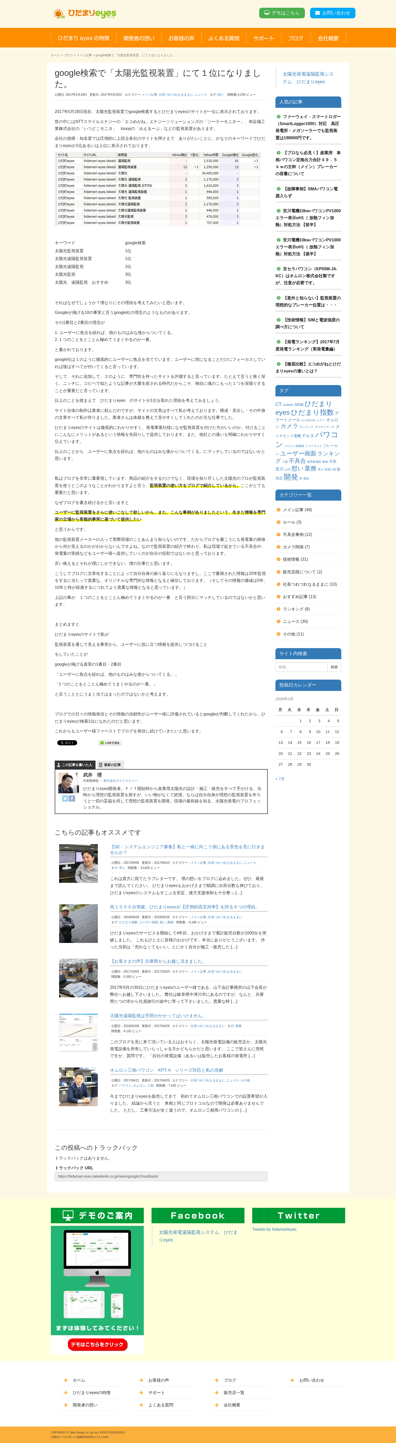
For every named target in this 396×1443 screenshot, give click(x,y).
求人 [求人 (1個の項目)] (320, 469)
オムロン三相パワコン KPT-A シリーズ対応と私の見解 (166, 1070)
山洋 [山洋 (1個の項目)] (287, 469)
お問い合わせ (336, 12)
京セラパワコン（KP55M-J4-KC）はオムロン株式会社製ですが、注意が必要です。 (306, 276)
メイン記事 (84, 55)
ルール (289, 522)
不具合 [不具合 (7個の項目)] (297, 461)
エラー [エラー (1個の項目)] (320, 420)
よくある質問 (160, 1405)
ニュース (201, 94)
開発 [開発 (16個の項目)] (291, 477)
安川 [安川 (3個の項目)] (279, 469)
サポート (156, 1392)
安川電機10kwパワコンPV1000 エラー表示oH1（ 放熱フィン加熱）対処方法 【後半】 (310, 247)
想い (221, 94)
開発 (171, 922)
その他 (245, 1080)
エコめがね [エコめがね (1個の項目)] (308, 420)
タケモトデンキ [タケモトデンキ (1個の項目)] (325, 426)
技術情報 (291, 559)
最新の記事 (112, 765)
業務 (238, 1026)
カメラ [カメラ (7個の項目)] (289, 426)
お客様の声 (158, 1380)
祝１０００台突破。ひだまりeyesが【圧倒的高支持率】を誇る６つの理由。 (185, 906)
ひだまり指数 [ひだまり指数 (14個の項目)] (312, 412)
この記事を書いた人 (77, 765)
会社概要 (232, 1405)
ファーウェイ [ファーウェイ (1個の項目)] (313, 445)
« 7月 (280, 779)
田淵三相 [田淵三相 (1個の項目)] (330, 469)
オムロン (139, 1085)
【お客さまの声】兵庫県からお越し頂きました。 (158, 961)
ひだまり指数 (128, 922)
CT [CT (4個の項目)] (278, 404)
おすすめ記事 (295, 596)
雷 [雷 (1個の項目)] (300, 478)
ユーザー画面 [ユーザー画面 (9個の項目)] (298, 453)
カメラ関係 (293, 547)
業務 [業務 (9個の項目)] (310, 468)
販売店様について (299, 572)
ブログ (68, 55)
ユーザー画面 (148, 922)
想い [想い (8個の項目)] (297, 468)
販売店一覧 (234, 1392)
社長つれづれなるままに (176, 94)
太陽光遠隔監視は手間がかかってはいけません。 (158, 1015)
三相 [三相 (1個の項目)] (285, 461)
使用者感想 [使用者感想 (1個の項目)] (314, 461)
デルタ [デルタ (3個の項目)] (308, 435)
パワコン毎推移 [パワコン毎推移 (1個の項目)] (294, 445)
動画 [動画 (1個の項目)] (325, 461)
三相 (150, 1085)
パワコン (125, 1085)
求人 (122, 868)
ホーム (55, 55)
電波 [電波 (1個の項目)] (306, 478)
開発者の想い (85, 1405)
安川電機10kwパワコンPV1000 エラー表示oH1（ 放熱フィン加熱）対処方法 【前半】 (310, 218)
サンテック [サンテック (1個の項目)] (306, 426)
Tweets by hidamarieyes (274, 1229)
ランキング (293, 609)
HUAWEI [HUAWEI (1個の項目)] (288, 404)
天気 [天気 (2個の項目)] (332, 461)
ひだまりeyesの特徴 (91, 1392)
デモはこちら (286, 12)
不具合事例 (293, 534)
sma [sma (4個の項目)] (299, 404)
